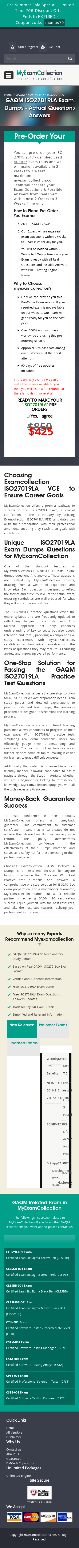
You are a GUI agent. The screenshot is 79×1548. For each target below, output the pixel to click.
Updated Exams (23, 1043)
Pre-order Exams (53, 1025)
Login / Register (23, 47)
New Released (22, 1025)
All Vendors (14, 1432)
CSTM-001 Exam (17, 1342)
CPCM (64, 1163)
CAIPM (59, 1163)
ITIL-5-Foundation (64, 1107)
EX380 (53, 1059)
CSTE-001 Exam (17, 1392)
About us (12, 1454)
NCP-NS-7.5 (53, 1090)
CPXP (53, 1124)
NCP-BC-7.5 (48, 1090)
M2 (48, 1163)
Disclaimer (13, 1437)
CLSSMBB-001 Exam (20, 1302)
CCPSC (59, 1124)
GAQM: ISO (36, 95)
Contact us (13, 1449)
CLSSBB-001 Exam (19, 1285)
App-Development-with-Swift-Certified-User (53, 1181)
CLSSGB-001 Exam (19, 1269)
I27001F (64, 1173)
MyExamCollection (39, 75)
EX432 (59, 1059)
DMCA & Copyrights (20, 1463)
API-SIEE (64, 1186)
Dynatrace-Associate (64, 1086)
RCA (59, 1173)
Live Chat (49, 47)
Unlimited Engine (18, 1476)
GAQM (20, 95)
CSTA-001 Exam (17, 1359)
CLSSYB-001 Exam (19, 1252)
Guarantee (13, 1459)
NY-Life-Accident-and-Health (64, 1139)
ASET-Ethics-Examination (59, 1090)
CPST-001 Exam (17, 1376)
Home (8, 95)
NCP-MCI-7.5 (64, 1066)
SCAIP (48, 1124)
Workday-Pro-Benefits (48, 1066)
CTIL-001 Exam (16, 1322)
